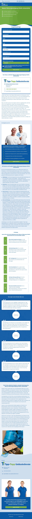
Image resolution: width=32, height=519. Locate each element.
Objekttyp (4, 47)
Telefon (4, 38)
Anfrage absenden (16, 69)
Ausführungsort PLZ (6, 56)
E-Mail (4, 43)
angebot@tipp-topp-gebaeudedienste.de (21, 1)
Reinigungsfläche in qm (7, 52)
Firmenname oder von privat (7, 29)
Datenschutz (21, 516)
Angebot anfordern (16, 161)
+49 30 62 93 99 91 (7, 1)
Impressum (11, 516)
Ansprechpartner (6, 34)
